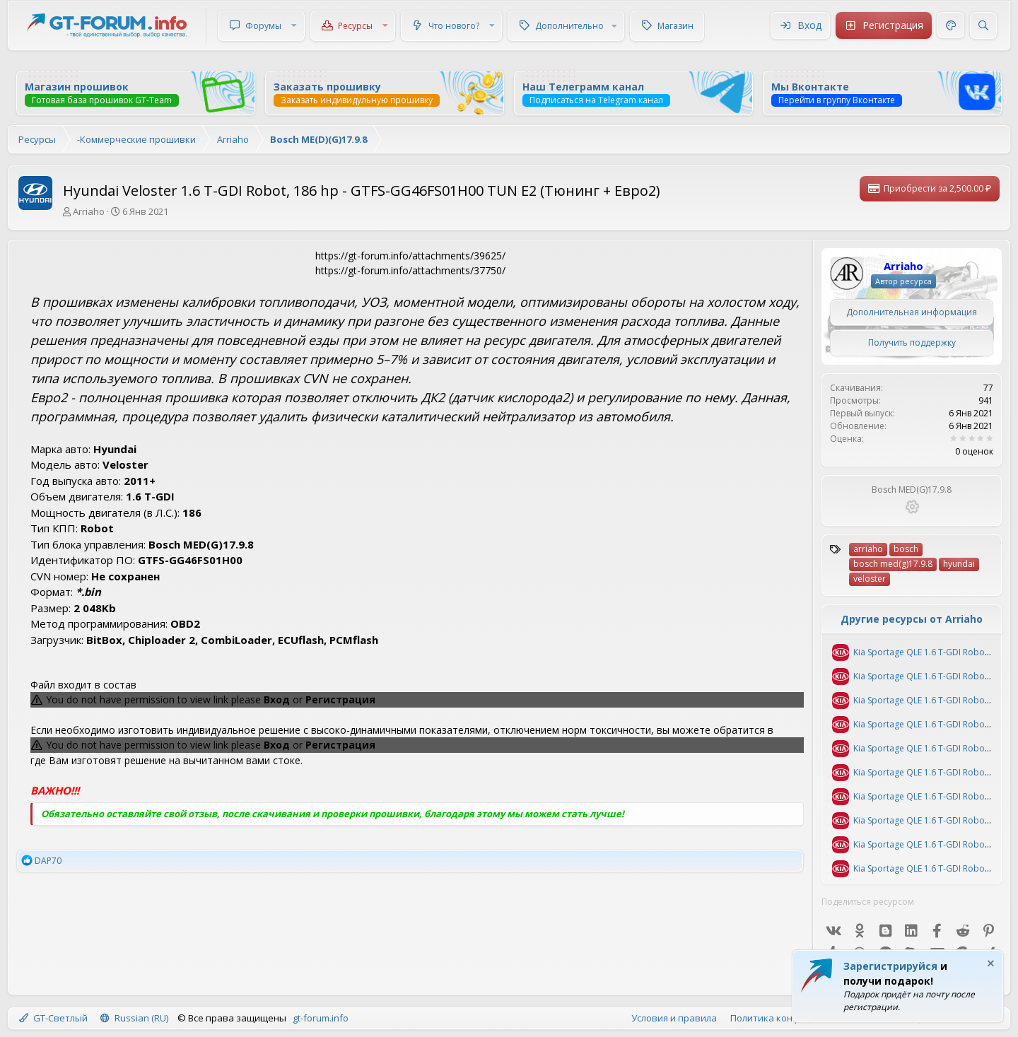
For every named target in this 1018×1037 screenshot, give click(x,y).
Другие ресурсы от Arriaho (912, 619)
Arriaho (89, 211)
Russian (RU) (134, 1018)
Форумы (263, 26)
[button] (294, 26)
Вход (277, 699)
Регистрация (340, 699)
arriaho (868, 549)
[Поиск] (983, 25)
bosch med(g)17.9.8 (892, 564)
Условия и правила (674, 1018)
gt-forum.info (321, 1018)
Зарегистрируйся (890, 966)
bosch (906, 549)
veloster (869, 579)
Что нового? (453, 26)
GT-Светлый (53, 1018)
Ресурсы (355, 26)
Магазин (675, 26)
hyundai (959, 564)
